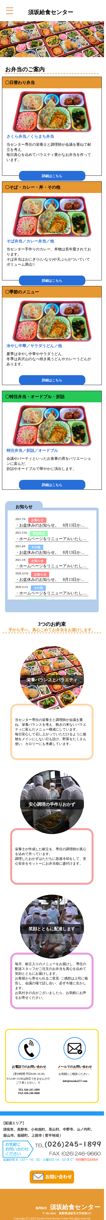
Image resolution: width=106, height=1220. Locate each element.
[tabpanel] (52, 39)
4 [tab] (43, 61)
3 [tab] (35, 61)
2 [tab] (26, 61)
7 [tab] (69, 61)
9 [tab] (86, 61)
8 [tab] (77, 61)
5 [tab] (52, 61)
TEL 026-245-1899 (29, 1089)
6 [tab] (60, 61)
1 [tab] (18, 61)
